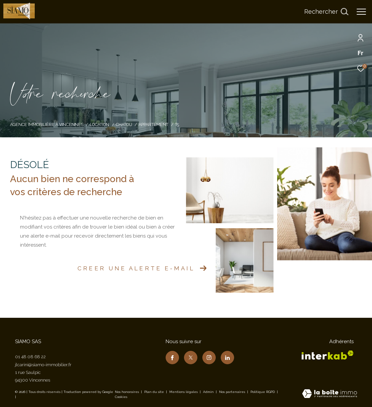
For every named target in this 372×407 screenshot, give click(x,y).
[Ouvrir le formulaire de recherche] (326, 12)
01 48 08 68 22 (30, 356)
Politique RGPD (262, 392)
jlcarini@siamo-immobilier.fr (43, 364)
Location (99, 124)
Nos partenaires (232, 392)
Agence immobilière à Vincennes (46, 124)
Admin (209, 392)
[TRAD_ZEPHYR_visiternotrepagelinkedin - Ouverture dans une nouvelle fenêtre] (227, 357)
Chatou (124, 124)
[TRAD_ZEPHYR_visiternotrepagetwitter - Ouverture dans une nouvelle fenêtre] (190, 357)
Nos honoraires (127, 392)
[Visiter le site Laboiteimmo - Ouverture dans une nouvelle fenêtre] (329, 394)
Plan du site (154, 392)
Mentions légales (184, 392)
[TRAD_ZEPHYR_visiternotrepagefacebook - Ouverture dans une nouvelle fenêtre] (172, 357)
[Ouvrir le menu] (361, 11)
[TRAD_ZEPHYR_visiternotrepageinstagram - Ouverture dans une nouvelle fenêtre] (209, 357)
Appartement (153, 124)
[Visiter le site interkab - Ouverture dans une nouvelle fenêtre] (328, 355)
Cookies (121, 397)
